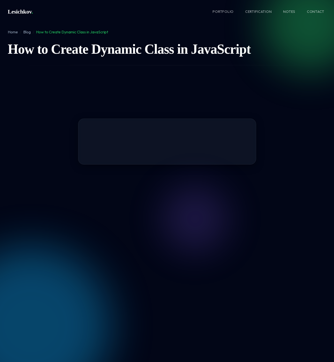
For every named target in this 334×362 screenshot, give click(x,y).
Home (13, 32)
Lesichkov (20, 11)
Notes (289, 11)
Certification (258, 11)
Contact (315, 11)
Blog (27, 32)
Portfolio (223, 11)
